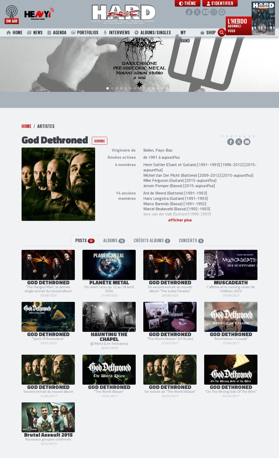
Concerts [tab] (191, 235)
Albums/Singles (152, 32)
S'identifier (228, 3)
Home (14, 32)
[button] (196, 3)
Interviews (116, 32)
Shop (208, 32)
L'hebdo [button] (239, 25)
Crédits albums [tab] (152, 235)
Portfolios (84, 32)
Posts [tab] (84, 235)
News (35, 32)
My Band (182, 36)
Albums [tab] (114, 235)
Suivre (99, 135)
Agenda (57, 32)
